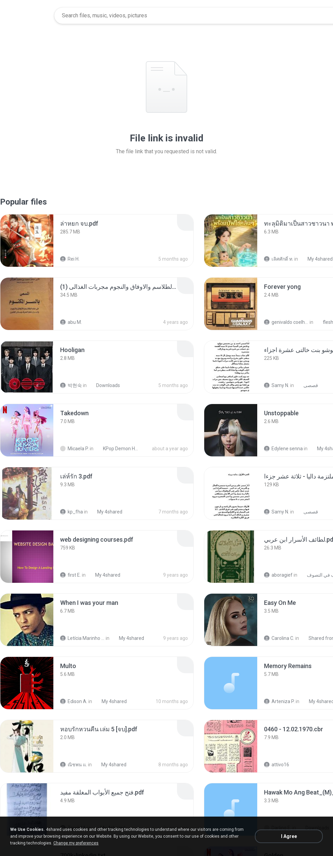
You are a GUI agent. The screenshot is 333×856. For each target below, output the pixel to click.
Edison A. (73, 701)
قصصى (307, 385)
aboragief (278, 575)
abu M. (71, 322)
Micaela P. (74, 448)
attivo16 (276, 764)
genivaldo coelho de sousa (286, 322)
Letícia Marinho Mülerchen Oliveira (82, 638)
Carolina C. (279, 638)
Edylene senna (283, 448)
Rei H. (70, 259)
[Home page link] (27, 15)
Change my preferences (76, 843)
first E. (70, 575)
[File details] (26, 240)
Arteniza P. (279, 701)
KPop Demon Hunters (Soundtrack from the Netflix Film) (117, 448)
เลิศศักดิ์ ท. (278, 259)
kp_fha (71, 511)
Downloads (104, 385)
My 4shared (316, 259)
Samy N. (276, 385)
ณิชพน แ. (73, 764)
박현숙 (71, 385)
